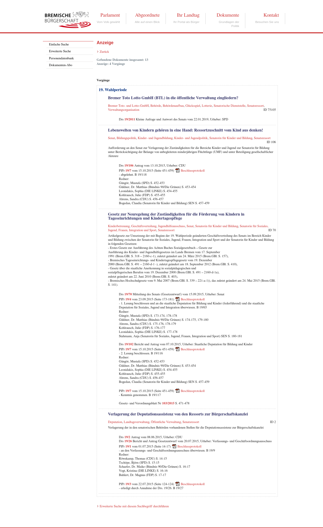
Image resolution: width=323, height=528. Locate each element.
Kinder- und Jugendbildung (155, 138)
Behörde (155, 106)
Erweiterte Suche (60, 51)
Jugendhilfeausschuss (171, 226)
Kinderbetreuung (119, 226)
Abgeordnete (147, 15)
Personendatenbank (61, 58)
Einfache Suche (59, 44)
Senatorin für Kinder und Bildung (230, 138)
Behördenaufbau (173, 106)
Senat (111, 138)
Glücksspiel (192, 106)
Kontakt (271, 15)
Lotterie (207, 106)
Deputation (115, 422)
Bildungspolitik (126, 138)
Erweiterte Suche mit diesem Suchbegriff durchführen (134, 506)
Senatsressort (255, 106)
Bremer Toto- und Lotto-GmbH (128, 106)
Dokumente (228, 15)
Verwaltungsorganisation (123, 110)
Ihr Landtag (188, 15)
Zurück (104, 52)
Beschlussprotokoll (193, 170)
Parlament (110, 15)
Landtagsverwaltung (136, 422)
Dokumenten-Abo (60, 65)
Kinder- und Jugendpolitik (191, 138)
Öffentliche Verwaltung (166, 422)
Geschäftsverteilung (143, 226)
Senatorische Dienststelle (230, 106)
